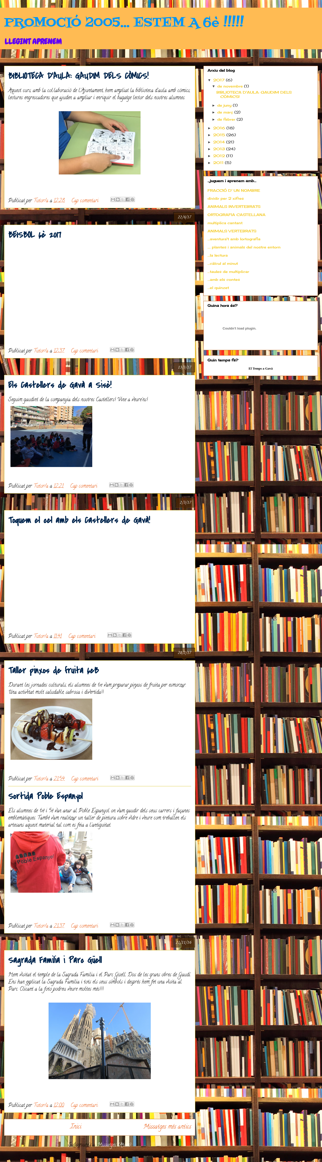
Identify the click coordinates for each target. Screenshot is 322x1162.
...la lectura (218, 255)
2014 (219, 142)
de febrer (227, 119)
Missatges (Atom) (114, 1145)
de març (225, 112)
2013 (219, 149)
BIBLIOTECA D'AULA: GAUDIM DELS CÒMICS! (78, 76)
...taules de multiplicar (228, 271)
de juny (225, 105)
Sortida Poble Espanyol (45, 796)
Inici (75, 1127)
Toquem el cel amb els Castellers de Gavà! (79, 520)
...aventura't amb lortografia (234, 239)
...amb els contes (224, 279)
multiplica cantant (225, 223)
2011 (219, 162)
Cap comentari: (85, 201)
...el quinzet (218, 287)
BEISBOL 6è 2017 (34, 235)
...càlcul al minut (223, 263)
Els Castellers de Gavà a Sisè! (59, 385)
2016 (219, 128)
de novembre (230, 86)
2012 (219, 156)
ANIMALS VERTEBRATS (232, 231)
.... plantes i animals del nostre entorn (244, 247)
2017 (219, 80)
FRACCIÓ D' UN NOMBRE (234, 190)
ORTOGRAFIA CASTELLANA (237, 214)
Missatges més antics (167, 1127)
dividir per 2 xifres (226, 198)
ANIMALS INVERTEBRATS (234, 206)
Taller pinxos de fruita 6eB (53, 670)
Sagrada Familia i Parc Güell (55, 960)
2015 (219, 135)
